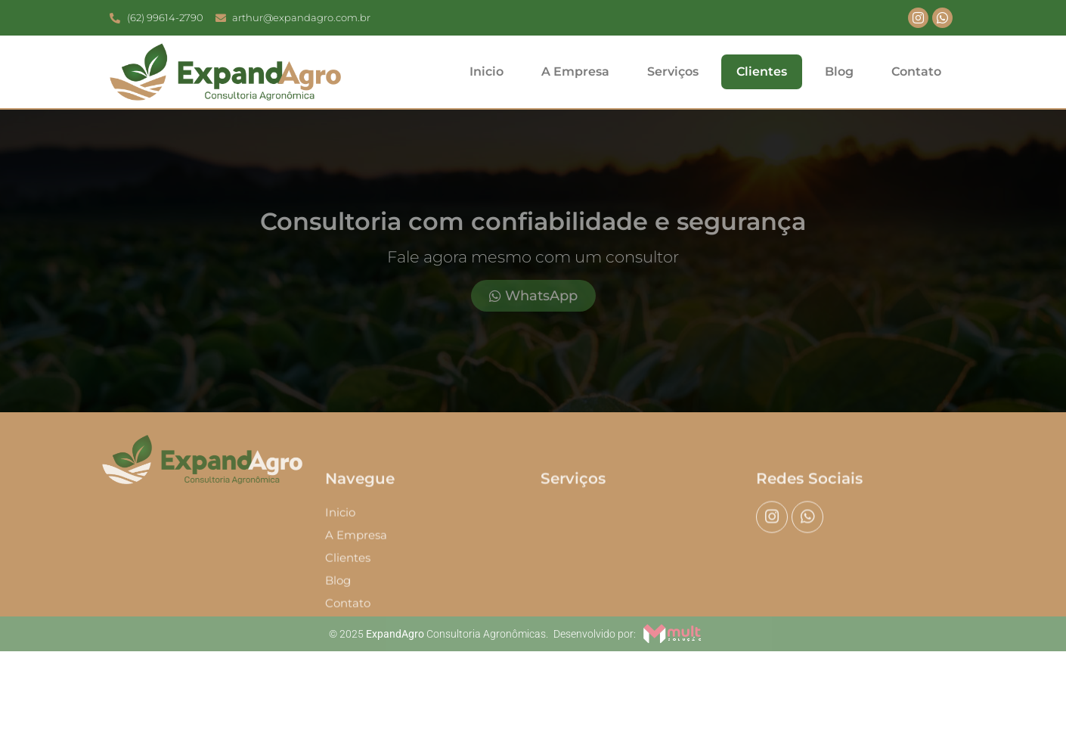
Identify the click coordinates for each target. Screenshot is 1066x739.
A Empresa (575, 71)
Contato (916, 71)
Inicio (486, 71)
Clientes (761, 71)
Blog (839, 71)
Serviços (673, 71)
